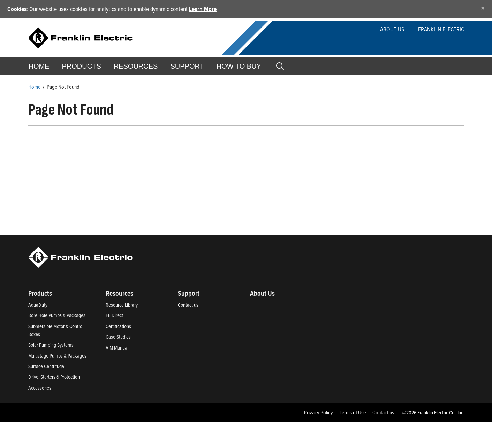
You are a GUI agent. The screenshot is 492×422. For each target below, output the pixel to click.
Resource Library (122, 304)
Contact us (188, 304)
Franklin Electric (441, 29)
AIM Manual (117, 347)
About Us (392, 29)
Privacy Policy (318, 412)
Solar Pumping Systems (51, 345)
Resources (136, 66)
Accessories (39, 387)
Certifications (118, 326)
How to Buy (239, 66)
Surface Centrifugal (46, 366)
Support (187, 66)
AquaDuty (37, 304)
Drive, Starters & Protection (54, 377)
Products (40, 293)
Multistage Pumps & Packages (57, 355)
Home (39, 66)
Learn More (203, 9)
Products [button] (81, 66)
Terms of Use (353, 412)
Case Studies (118, 337)
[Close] (483, 7)
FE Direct (114, 315)
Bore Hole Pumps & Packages (56, 315)
